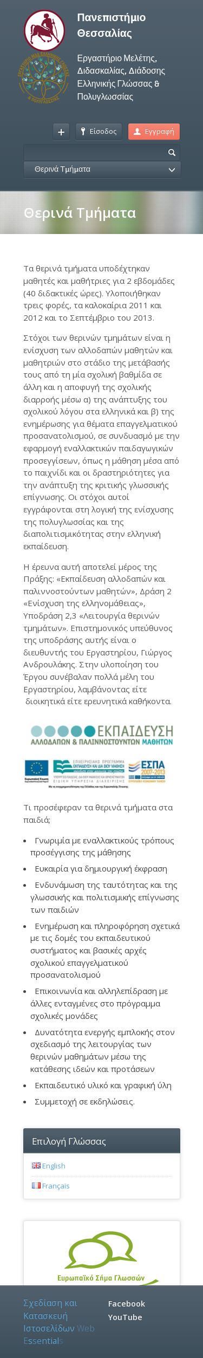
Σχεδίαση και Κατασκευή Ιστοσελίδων (59, 1322)
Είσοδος (98, 131)
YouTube (125, 1317)
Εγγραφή (154, 131)
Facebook (126, 1303)
